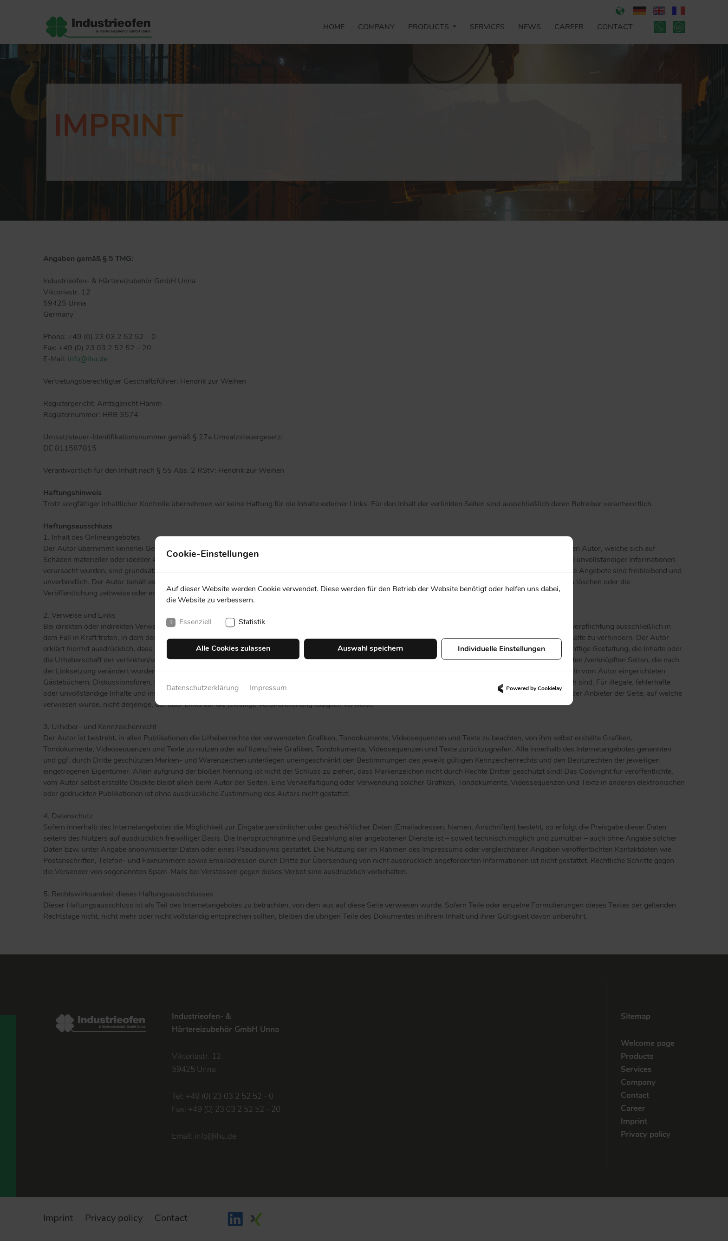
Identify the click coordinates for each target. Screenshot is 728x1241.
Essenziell (189, 623)
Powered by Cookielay (528, 688)
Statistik (245, 623)
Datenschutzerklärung (202, 688)
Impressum (268, 688)
